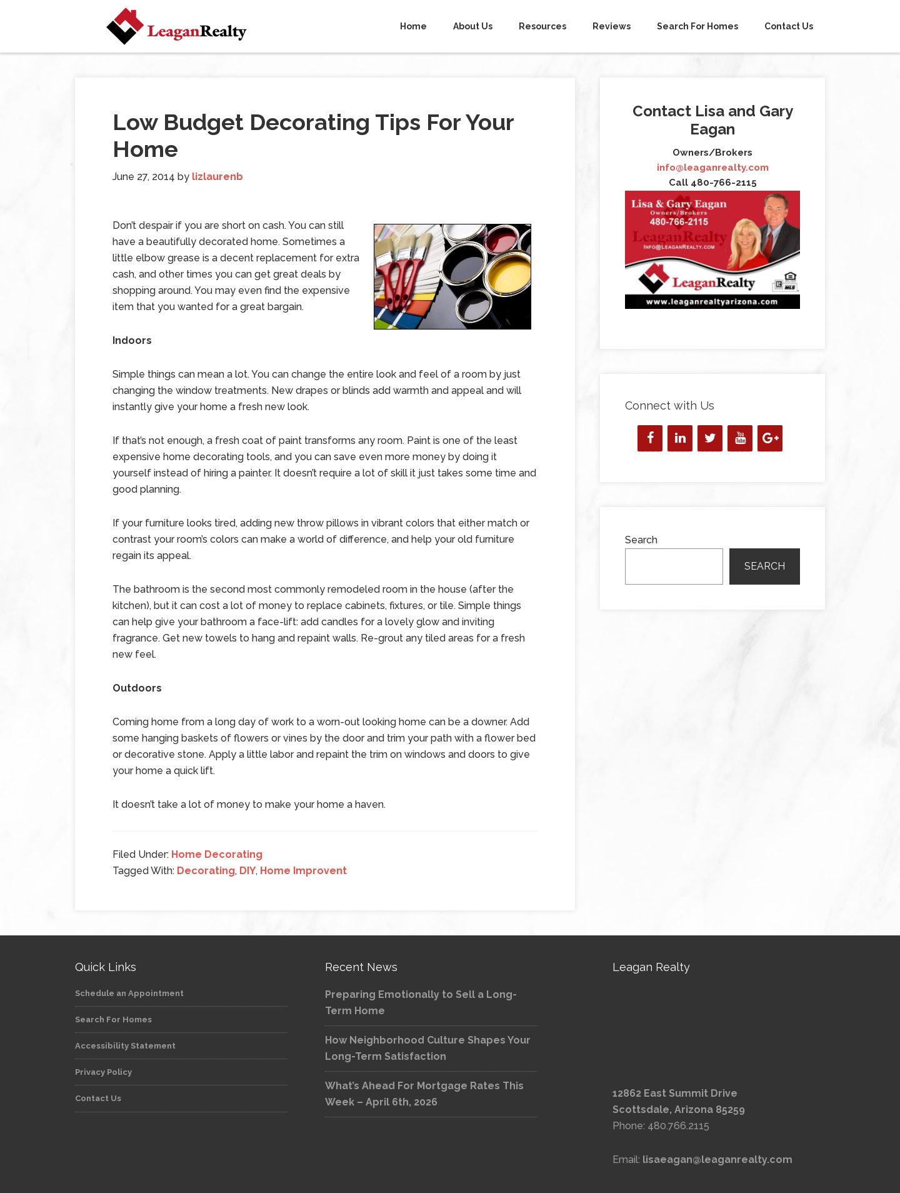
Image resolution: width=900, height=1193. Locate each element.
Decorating (206, 871)
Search (641, 540)
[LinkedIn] (680, 438)
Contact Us (98, 1098)
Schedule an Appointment (129, 993)
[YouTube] (740, 438)
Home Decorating (216, 854)
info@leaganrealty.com (713, 167)
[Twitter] (710, 438)
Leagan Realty (187, 26)
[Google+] (770, 438)
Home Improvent (303, 871)
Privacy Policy (103, 1072)
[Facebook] (650, 438)
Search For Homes (113, 1019)
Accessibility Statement (125, 1045)
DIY (247, 871)
